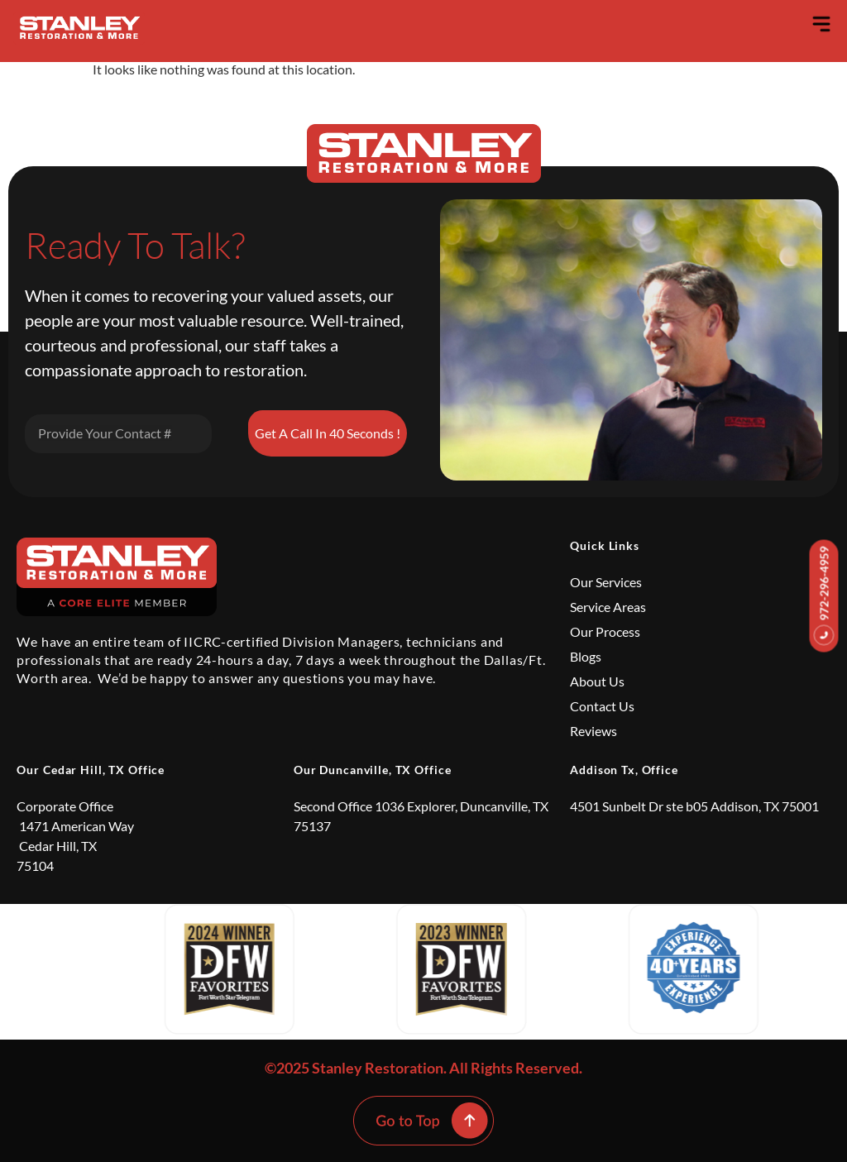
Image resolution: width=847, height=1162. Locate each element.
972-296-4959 (824, 595)
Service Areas (608, 606)
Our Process (605, 631)
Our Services (606, 582)
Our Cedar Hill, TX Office (91, 770)
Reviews (593, 731)
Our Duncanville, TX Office (373, 770)
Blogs (585, 656)
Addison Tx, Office (624, 770)
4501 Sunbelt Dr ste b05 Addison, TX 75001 (694, 806)
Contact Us (602, 706)
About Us (597, 681)
